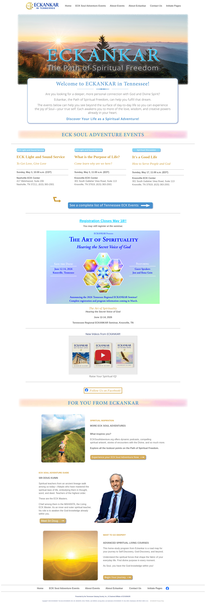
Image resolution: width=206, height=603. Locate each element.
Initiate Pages (173, 6)
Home (68, 6)
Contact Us (156, 6)
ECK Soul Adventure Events (90, 6)
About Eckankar (137, 6)
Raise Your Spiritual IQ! (103, 375)
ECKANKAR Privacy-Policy (157, 601)
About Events (117, 6)
